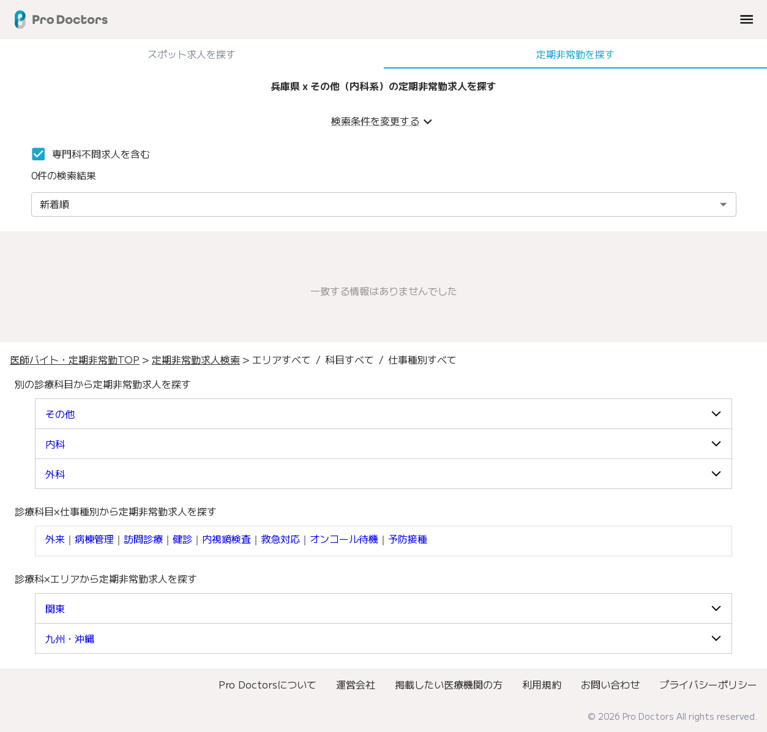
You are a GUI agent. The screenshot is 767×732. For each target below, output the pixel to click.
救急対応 (280, 538)
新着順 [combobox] (54, 203)
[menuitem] (267, 684)
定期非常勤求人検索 (196, 359)
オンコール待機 (344, 538)
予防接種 (407, 538)
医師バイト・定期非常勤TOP (75, 359)
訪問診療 (143, 538)
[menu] (746, 19)
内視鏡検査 (226, 538)
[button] (383, 413)
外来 (55, 538)
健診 (182, 538)
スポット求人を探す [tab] (192, 54)
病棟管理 (94, 538)
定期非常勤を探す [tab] (576, 54)
